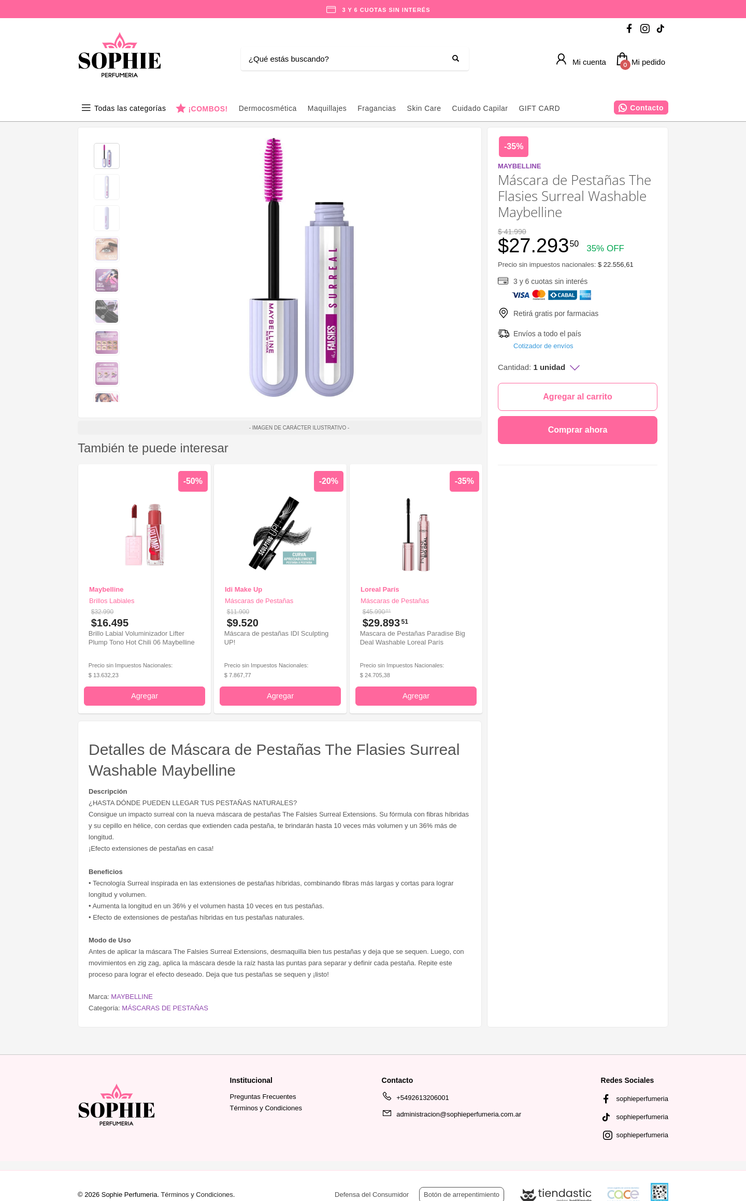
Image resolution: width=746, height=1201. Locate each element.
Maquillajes (327, 108)
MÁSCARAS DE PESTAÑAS (165, 1008)
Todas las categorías (130, 108)
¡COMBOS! (207, 108)
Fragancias (376, 108)
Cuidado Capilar (480, 108)
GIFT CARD (539, 108)
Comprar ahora (578, 429)
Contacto (647, 108)
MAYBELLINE (132, 996)
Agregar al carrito (577, 396)
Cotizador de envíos (543, 346)
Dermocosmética (268, 108)
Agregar (144, 696)
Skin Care (424, 108)
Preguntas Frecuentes (263, 1096)
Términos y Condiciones (266, 1108)
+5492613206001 (415, 1099)
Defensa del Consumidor (372, 1194)
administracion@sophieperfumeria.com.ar (451, 1116)
